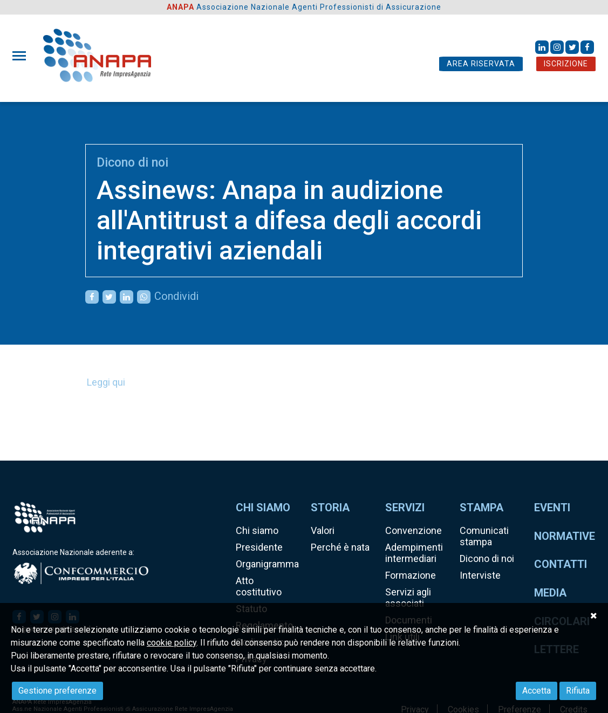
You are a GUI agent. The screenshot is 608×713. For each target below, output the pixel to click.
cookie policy (171, 642)
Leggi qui (106, 382)
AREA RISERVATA (481, 63)
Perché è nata (340, 547)
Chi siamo (257, 530)
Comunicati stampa (484, 536)
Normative (564, 536)
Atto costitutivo (259, 586)
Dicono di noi (132, 162)
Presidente (259, 547)
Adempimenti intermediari (414, 552)
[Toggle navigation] (22, 56)
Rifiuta (578, 690)
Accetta (536, 690)
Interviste (480, 575)
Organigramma (267, 564)
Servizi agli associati (408, 597)
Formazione (410, 575)
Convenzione (413, 530)
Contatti (560, 564)
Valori (322, 530)
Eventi (552, 507)
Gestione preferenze (57, 690)
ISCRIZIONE (566, 63)
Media (550, 592)
